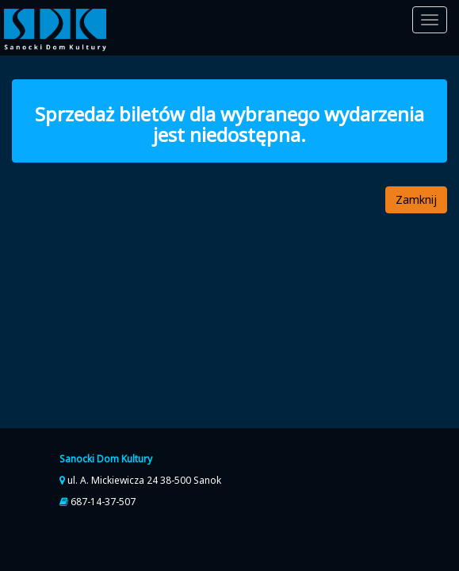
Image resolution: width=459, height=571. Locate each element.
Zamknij (416, 199)
